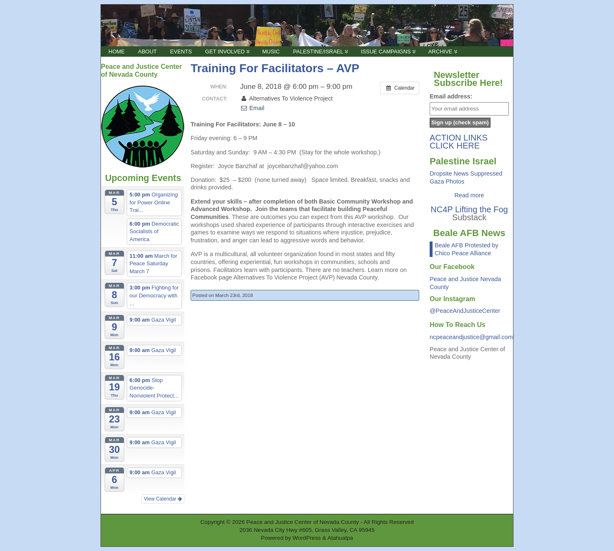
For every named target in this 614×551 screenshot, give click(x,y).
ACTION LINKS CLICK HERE (459, 141)
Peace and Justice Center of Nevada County (303, 522)
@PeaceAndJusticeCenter (465, 310)
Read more (469, 195)
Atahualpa (340, 538)
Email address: (451, 96)
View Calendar (163, 499)
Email (252, 108)
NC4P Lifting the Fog (469, 209)
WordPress (307, 538)
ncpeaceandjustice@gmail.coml (472, 337)
